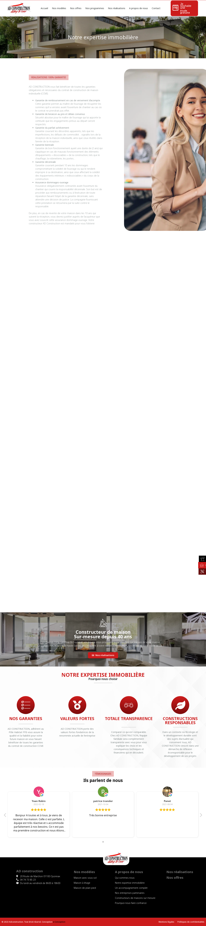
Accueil (44, 8)
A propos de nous (138, 8)
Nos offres (75, 8)
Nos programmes (94, 8)
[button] (103, 655)
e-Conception (59, 921)
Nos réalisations (116, 8)
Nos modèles (59, 8)
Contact (156, 8)
